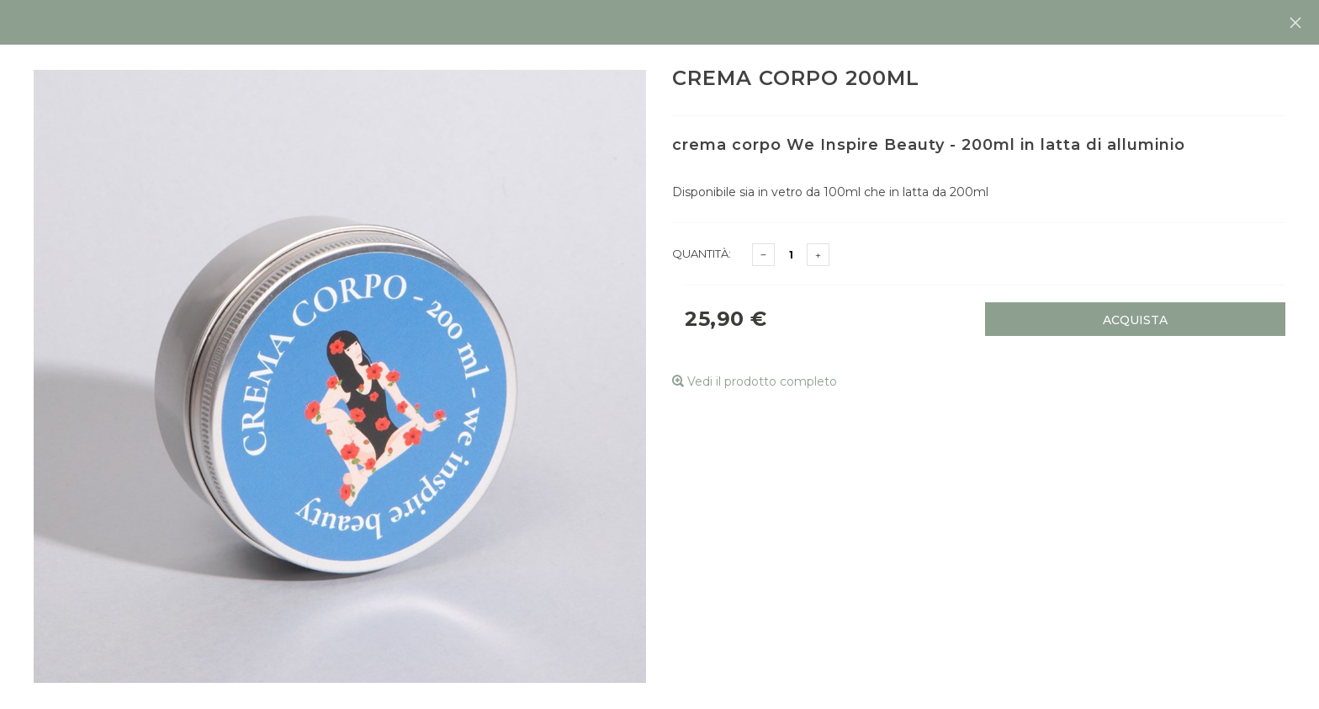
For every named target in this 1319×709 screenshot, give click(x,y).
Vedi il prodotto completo (754, 381)
